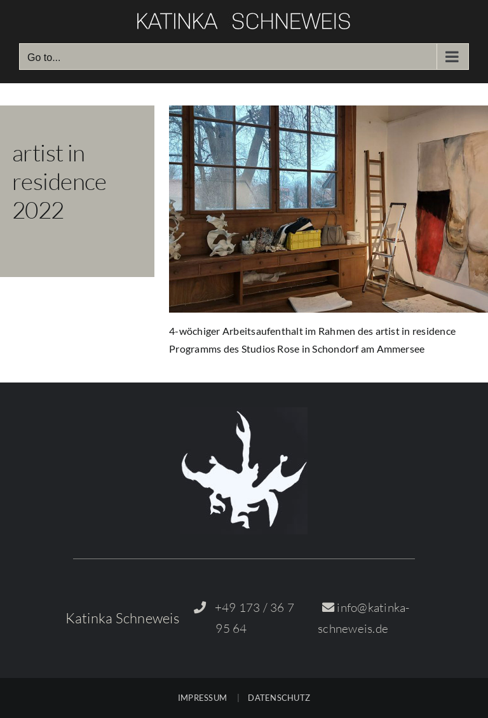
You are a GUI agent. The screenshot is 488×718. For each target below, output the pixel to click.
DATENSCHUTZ (279, 698)
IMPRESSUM (202, 698)
